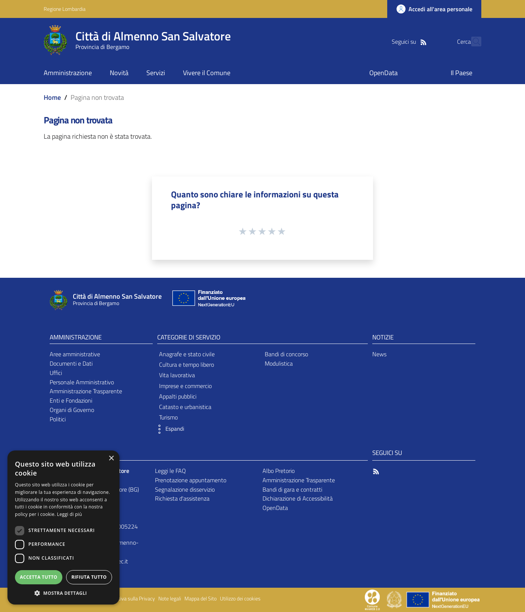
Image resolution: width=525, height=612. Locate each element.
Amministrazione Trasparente (86, 391)
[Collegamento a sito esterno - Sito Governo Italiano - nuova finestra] (395, 599)
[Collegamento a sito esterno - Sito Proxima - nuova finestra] (372, 599)
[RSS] (410, 41)
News (379, 354)
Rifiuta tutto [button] (89, 577)
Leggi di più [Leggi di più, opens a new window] (69, 514)
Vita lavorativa (177, 374)
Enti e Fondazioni (71, 400)
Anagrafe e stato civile (187, 354)
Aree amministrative (75, 354)
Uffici (56, 372)
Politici (58, 419)
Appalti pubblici (177, 396)
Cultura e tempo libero (186, 364)
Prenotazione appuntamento (190, 480)
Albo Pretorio (278, 470)
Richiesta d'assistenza (182, 498)
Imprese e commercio (185, 385)
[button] (168, 429)
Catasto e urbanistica (185, 406)
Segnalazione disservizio (185, 489)
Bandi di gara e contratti (292, 489)
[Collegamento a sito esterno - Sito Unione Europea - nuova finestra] (208, 300)
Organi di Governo (72, 409)
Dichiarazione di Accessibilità (297, 498)
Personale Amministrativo (82, 382)
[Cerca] (472, 41)
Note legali (169, 598)
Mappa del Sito (200, 598)
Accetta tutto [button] (38, 577)
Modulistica (279, 363)
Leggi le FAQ (170, 470)
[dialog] (63, 527)
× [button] (111, 458)
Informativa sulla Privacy (128, 598)
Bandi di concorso (286, 354)
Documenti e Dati (71, 363)
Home (52, 97)
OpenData (275, 507)
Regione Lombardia (65, 9)
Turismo (168, 417)
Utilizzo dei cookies (240, 598)
